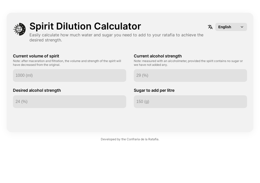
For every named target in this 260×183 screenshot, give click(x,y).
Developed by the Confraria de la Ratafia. (130, 135)
